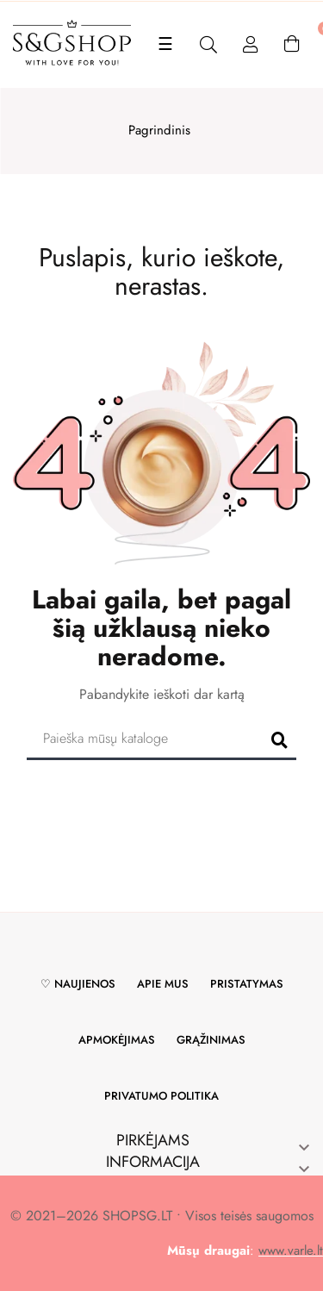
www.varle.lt (290, 1250)
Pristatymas (246, 984)
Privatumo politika (161, 1096)
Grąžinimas (211, 1040)
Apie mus (163, 984)
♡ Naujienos (77, 984)
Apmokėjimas (116, 1040)
